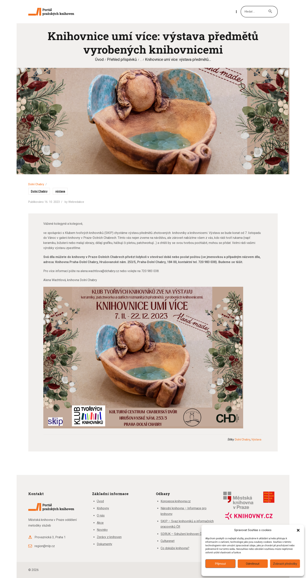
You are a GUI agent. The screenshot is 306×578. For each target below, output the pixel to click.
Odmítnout (252, 563)
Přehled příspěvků (122, 59)
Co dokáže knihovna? (175, 548)
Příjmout (220, 563)
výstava (60, 191)
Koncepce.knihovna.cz (176, 501)
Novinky (102, 530)
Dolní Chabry (36, 184)
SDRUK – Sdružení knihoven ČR (182, 534)
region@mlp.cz (45, 546)
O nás (101, 515)
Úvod (99, 59)
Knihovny (103, 508)
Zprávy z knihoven (109, 537)
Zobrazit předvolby (285, 563)
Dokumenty (104, 544)
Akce (100, 523)
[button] (298, 530)
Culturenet (167, 541)
